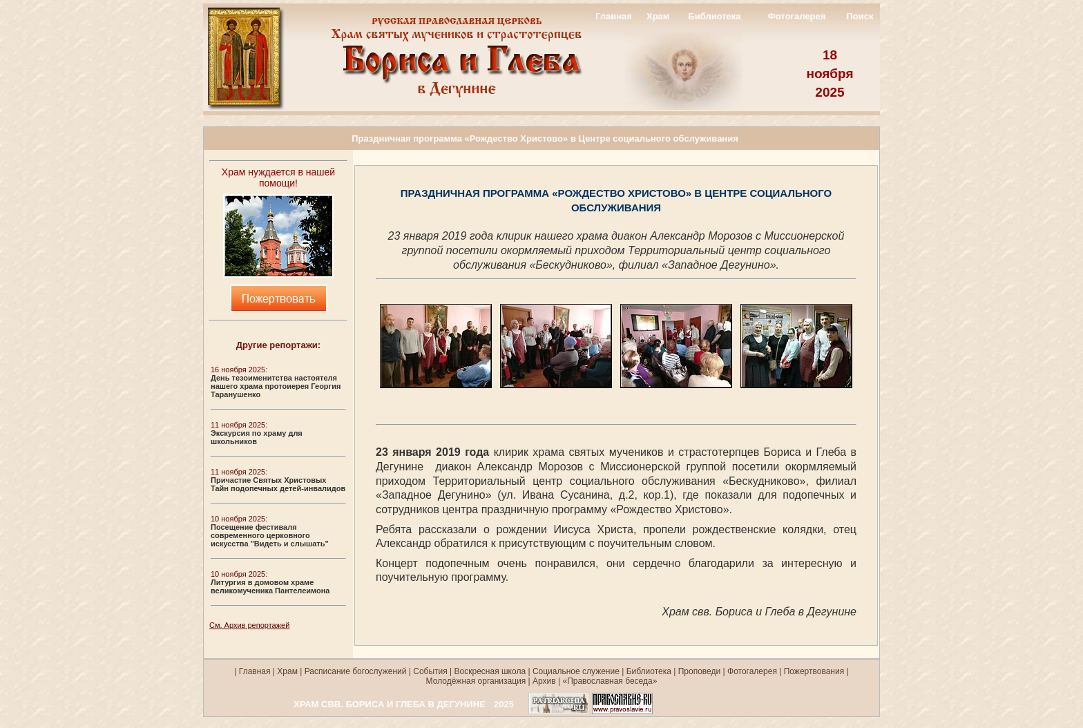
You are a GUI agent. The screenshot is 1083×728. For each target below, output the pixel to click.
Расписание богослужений (354, 671)
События (430, 671)
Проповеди (699, 671)
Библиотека (714, 16)
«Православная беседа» (608, 681)
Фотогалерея (797, 16)
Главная (613, 16)
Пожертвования (814, 671)
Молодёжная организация (476, 681)
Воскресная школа (490, 671)
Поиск (859, 16)
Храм (657, 16)
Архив (544, 681)
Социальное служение (576, 671)
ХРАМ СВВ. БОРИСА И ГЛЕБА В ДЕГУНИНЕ (390, 704)
